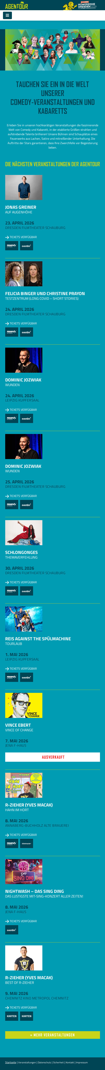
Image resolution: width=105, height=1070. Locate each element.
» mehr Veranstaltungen (52, 1035)
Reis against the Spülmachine (38, 638)
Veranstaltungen (27, 1062)
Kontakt (70, 1062)
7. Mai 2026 (16, 740)
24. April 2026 (19, 309)
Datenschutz (44, 1062)
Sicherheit (58, 1062)
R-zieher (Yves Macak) (29, 804)
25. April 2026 (19, 481)
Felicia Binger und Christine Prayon (45, 293)
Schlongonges (21, 552)
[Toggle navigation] (7, 15)
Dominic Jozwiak (23, 379)
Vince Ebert (18, 725)
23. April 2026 (19, 222)
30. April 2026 (19, 568)
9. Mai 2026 (16, 993)
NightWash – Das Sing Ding (34, 891)
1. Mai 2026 (16, 654)
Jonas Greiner (20, 207)
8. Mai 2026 (16, 820)
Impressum (82, 1062)
